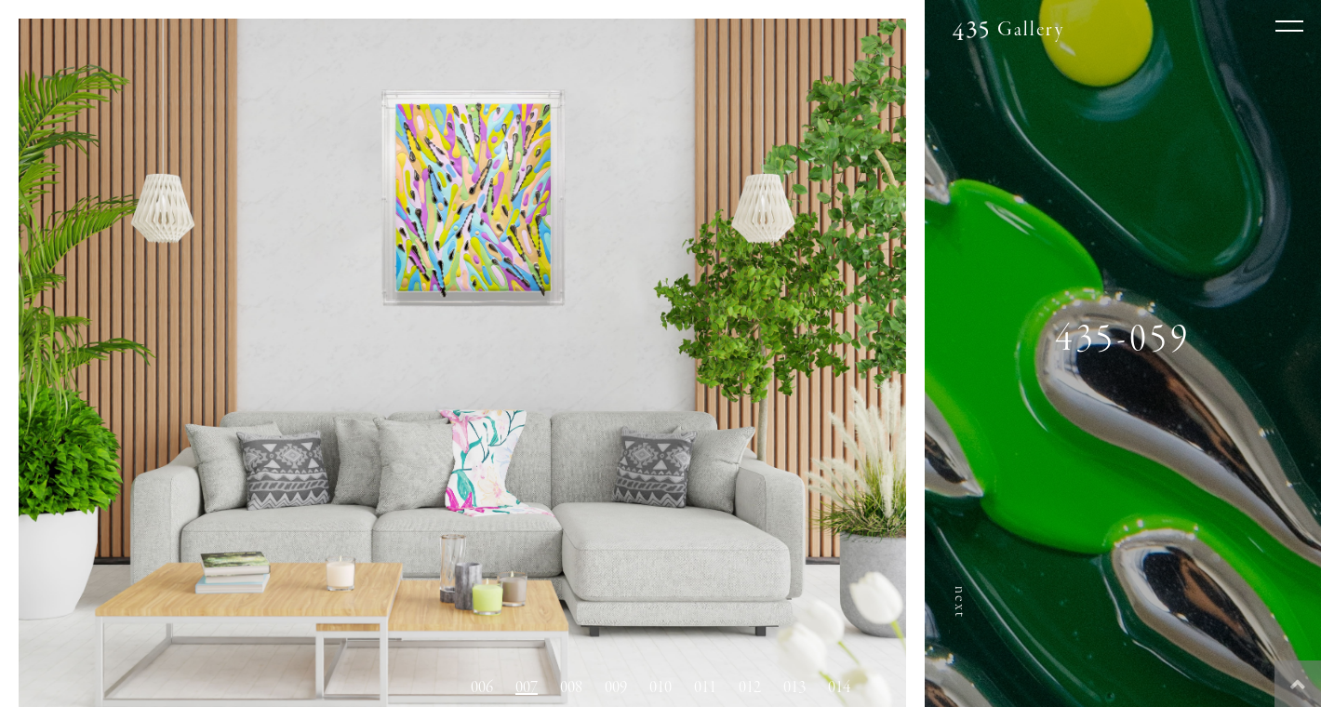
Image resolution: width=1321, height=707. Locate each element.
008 (571, 687)
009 (616, 687)
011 (705, 687)
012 (750, 687)
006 (482, 687)
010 (660, 687)
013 (794, 687)
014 (839, 687)
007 (526, 687)
